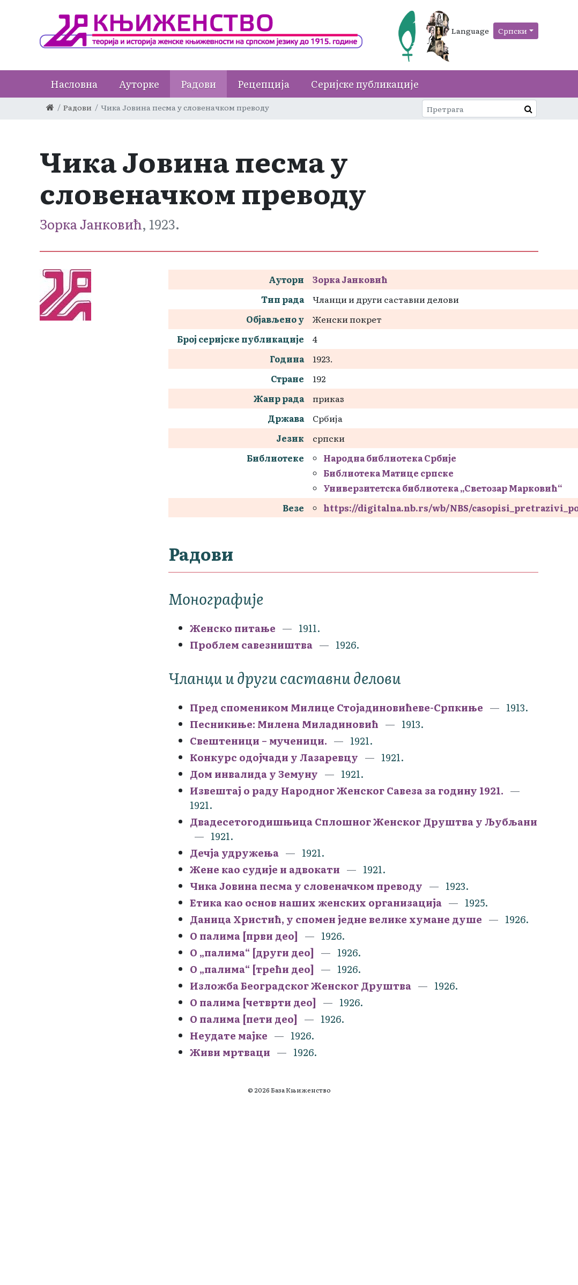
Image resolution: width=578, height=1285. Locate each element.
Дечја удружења (234, 852)
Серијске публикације (365, 84)
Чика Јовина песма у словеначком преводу (306, 886)
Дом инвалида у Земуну (254, 774)
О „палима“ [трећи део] (252, 969)
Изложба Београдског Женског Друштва (300, 985)
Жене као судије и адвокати (265, 869)
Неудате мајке (229, 1035)
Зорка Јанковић (91, 223)
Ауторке (139, 84)
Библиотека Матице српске (388, 472)
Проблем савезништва (251, 644)
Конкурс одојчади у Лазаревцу (274, 757)
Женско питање (233, 628)
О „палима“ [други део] (252, 952)
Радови (198, 84)
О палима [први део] (244, 936)
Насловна (74, 84)
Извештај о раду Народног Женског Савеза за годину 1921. (346, 790)
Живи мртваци (230, 1052)
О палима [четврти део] (253, 1002)
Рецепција (264, 84)
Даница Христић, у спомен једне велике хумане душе (336, 919)
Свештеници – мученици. (258, 740)
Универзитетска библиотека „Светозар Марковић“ (442, 487)
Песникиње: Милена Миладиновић (284, 724)
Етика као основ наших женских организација (316, 902)
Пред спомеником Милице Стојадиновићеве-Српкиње (336, 707)
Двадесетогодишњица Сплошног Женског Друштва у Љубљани (363, 821)
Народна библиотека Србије (389, 457)
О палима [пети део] (244, 1019)
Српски (512, 30)
